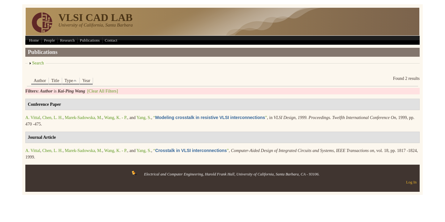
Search (38, 63)
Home (34, 40)
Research (67, 40)
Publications (90, 40)
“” (210, 117)
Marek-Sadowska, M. (83, 117)
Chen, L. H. (52, 117)
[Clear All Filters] (102, 91)
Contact (111, 40)
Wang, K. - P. (115, 117)
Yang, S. (144, 117)
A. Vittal (32, 117)
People (49, 40)
